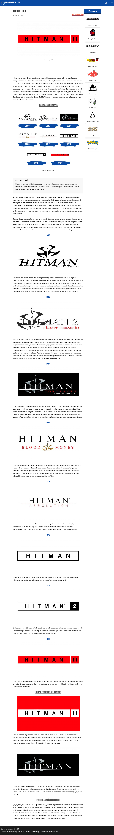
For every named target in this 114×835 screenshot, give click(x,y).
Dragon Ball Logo (92, 66)
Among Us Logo (92, 39)
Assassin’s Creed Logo (92, 121)
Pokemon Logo (92, 149)
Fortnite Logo (92, 94)
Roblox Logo (92, 52)
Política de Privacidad (8, 831)
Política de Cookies (23, 831)
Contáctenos (53, 831)
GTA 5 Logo (92, 107)
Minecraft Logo (92, 25)
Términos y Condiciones (40, 831)
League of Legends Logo (93, 135)
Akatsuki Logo (93, 80)
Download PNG (77, 14)
